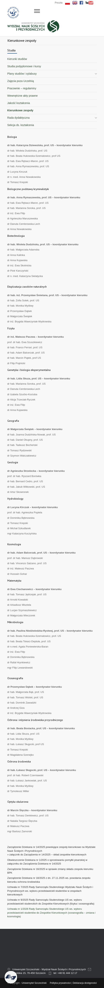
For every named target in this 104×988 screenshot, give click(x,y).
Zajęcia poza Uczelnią (20, 81)
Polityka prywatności (60, 983)
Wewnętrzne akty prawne (22, 95)
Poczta (59, 2)
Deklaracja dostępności (85, 983)
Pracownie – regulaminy (21, 88)
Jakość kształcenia (18, 103)
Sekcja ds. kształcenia (20, 125)
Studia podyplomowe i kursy (24, 66)
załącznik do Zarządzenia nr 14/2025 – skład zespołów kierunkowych (47, 854)
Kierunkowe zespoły (20, 110)
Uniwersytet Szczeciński (34, 983)
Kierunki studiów (17, 58)
